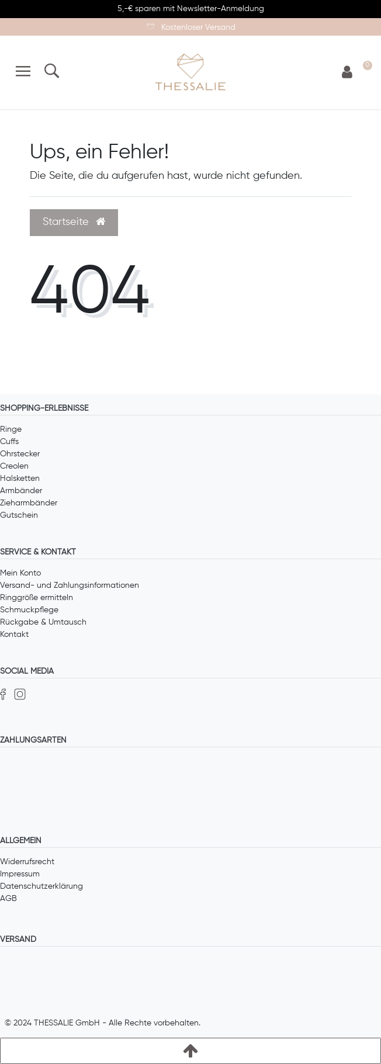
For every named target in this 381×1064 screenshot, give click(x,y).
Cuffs (9, 442)
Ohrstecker (20, 454)
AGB (8, 899)
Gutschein (19, 515)
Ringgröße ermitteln (36, 598)
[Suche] (51, 72)
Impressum (20, 874)
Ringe (11, 429)
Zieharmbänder (28, 503)
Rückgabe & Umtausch (43, 622)
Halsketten (20, 478)
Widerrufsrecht (27, 862)
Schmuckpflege (29, 610)
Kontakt (14, 634)
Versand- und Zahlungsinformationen (69, 585)
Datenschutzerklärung (41, 886)
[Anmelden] (347, 73)
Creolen (14, 466)
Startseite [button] (74, 222)
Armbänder (21, 491)
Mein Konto (20, 573)
